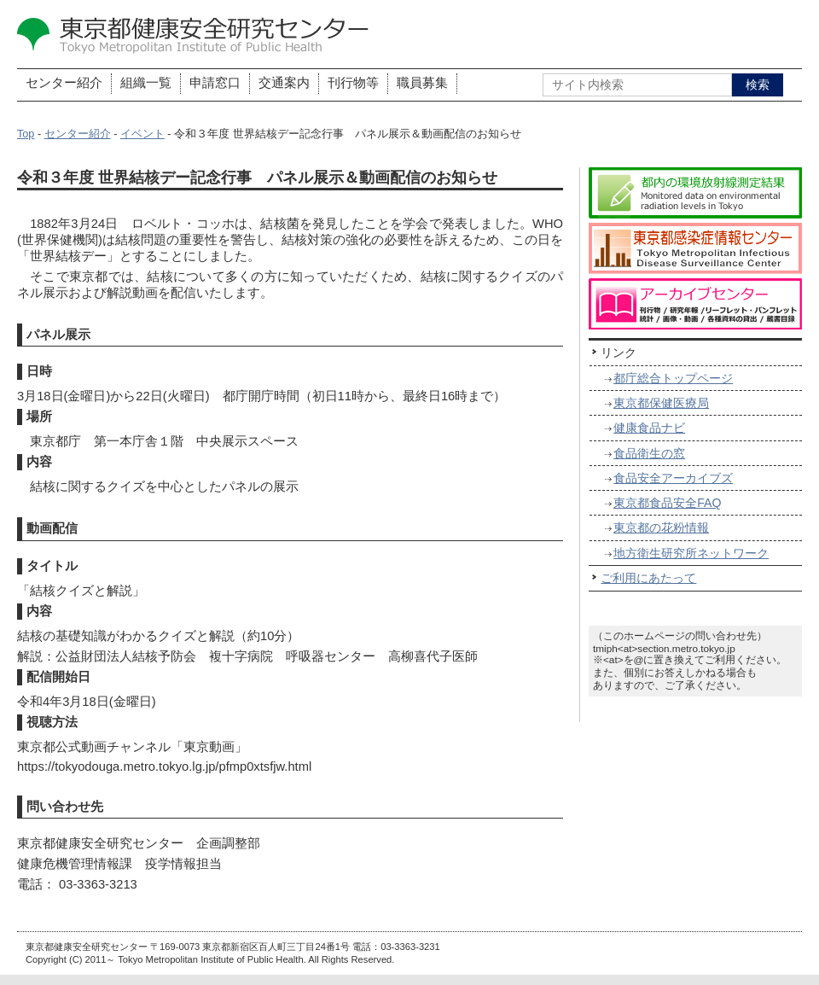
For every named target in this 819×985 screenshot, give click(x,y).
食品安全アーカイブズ (673, 478)
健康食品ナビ (649, 427)
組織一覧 (145, 83)
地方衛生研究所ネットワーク (691, 553)
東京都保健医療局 (661, 403)
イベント (142, 134)
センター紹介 (64, 83)
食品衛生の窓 (649, 453)
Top (25, 134)
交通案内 (284, 83)
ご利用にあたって (648, 578)
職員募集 (422, 83)
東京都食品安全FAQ (667, 503)
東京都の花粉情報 (661, 527)
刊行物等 (353, 83)
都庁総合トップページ (673, 378)
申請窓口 (215, 83)
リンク (618, 352)
